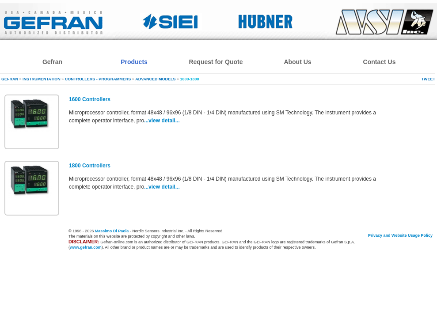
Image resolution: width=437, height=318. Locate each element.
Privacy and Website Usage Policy (400, 235)
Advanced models (155, 79)
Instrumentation (42, 79)
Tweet (429, 79)
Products (134, 61)
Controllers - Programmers (98, 79)
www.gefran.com (86, 247)
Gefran (9, 79)
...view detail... (162, 120)
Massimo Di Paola (112, 231)
